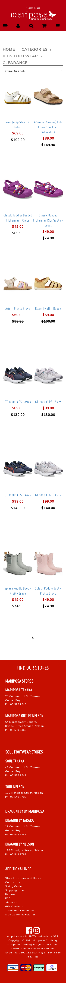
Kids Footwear (20, 55)
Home (9, 49)
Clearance (15, 62)
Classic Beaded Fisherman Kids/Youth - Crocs (48, 220)
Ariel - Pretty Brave (17, 309)
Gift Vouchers (14, 906)
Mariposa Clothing (45, 940)
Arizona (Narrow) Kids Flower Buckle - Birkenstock (48, 127)
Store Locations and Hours (23, 878)
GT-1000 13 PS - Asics (18, 402)
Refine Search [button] (33, 71)
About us (11, 902)
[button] (5, 26)
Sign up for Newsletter (20, 914)
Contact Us (12, 882)
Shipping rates (15, 890)
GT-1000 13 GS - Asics (18, 495)
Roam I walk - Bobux (48, 309)
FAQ (8, 898)
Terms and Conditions (19, 910)
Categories (35, 49)
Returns (10, 894)
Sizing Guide (13, 886)
